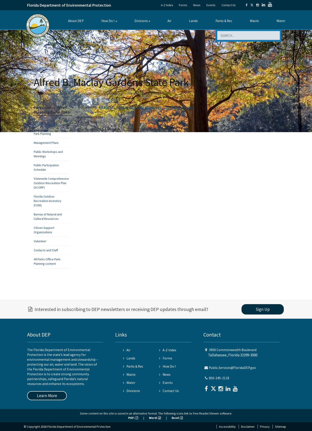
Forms (183, 5)
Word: (155, 418)
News (197, 5)
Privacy (265, 427)
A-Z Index (167, 5)
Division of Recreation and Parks (73, 93)
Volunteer (40, 241)
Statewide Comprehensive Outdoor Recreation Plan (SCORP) (51, 183)
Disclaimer (248, 427)
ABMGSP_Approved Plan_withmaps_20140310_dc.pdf (146, 107)
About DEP (76, 21)
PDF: (133, 418)
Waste (254, 21)
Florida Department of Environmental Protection (69, 5)
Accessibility (227, 427)
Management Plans (46, 143)
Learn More (47, 395)
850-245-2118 (219, 378)
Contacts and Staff (46, 250)
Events (210, 5)
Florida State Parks (46, 125)
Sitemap (280, 427)
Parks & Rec (223, 21)
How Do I (107, 21)
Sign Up (263, 309)
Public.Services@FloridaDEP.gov (232, 368)
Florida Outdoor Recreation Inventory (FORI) (47, 200)
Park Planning (42, 134)
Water (281, 21)
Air (169, 21)
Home (38, 93)
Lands (193, 21)
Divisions (141, 21)
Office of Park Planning (106, 93)
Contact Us (228, 5)
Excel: (177, 418)
